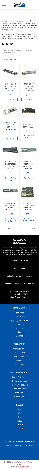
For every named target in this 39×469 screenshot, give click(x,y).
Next (34, 228)
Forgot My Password (19, 385)
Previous (6, 228)
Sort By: (5, 59)
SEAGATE (19, 425)
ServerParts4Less (23, 466)
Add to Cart (10, 99)
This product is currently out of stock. (28, 137)
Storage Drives (19, 349)
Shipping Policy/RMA (19, 320)
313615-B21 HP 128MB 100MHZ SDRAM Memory (28, 125)
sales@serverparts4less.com (19, 276)
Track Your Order (19, 389)
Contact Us (19, 324)
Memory (19, 360)
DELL (19, 413)
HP (19, 409)
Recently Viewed (19, 396)
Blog (19, 332)
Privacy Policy (19, 317)
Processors (19, 364)
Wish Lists (19, 392)
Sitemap (19, 336)
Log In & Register (19, 377)
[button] (19, 51)
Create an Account (19, 381)
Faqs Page (19, 313)
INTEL (19, 421)
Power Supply (19, 353)
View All (19, 428)
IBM (19, 417)
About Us (19, 328)
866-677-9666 (19, 268)
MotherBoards (19, 356)
